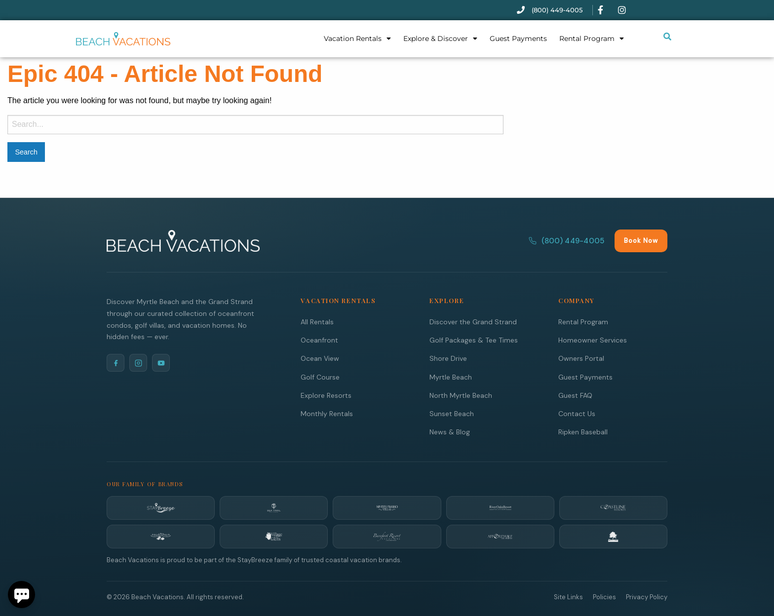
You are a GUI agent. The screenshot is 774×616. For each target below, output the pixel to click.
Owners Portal (581, 357)
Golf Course (320, 376)
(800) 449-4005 (566, 240)
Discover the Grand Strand (473, 321)
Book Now (641, 240)
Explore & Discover (440, 38)
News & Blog (449, 431)
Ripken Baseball (583, 431)
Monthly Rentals (327, 413)
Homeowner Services (592, 339)
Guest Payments (518, 38)
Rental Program (591, 38)
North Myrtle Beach (460, 394)
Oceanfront (319, 339)
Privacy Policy (646, 596)
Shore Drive (448, 357)
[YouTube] (161, 362)
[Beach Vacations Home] (183, 240)
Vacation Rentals (357, 38)
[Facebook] (115, 362)
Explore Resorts (326, 394)
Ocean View (320, 357)
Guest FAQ (575, 394)
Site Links (568, 596)
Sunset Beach (451, 413)
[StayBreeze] (161, 507)
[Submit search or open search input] (667, 36)
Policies (604, 596)
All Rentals (317, 321)
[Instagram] (138, 362)
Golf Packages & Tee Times (473, 339)
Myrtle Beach (450, 376)
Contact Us (576, 413)
